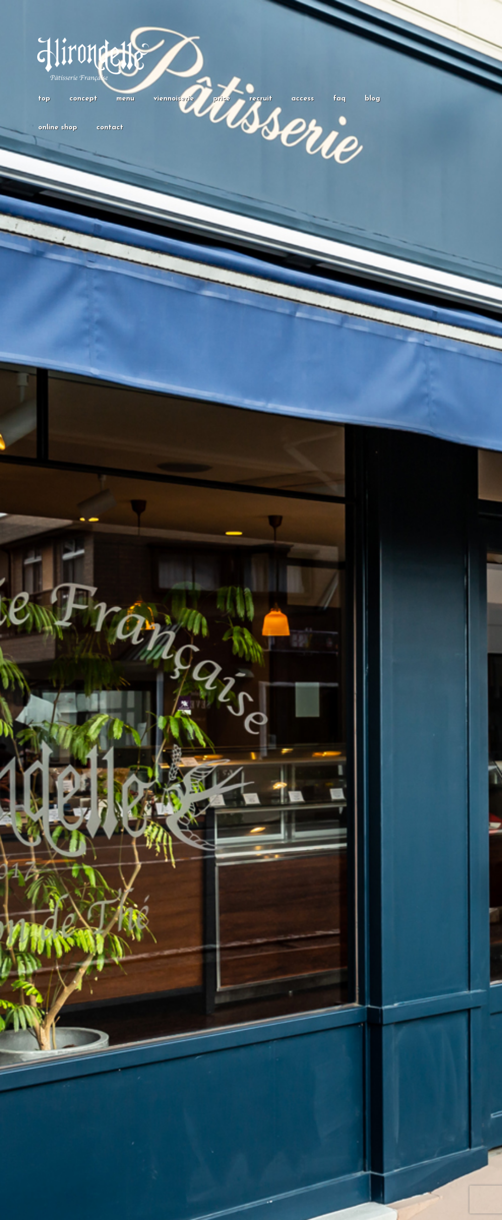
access (302, 98)
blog (372, 98)
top (44, 98)
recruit (260, 98)
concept (83, 98)
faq (339, 98)
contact (109, 127)
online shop (57, 127)
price (221, 98)
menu (125, 98)
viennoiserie (174, 98)
